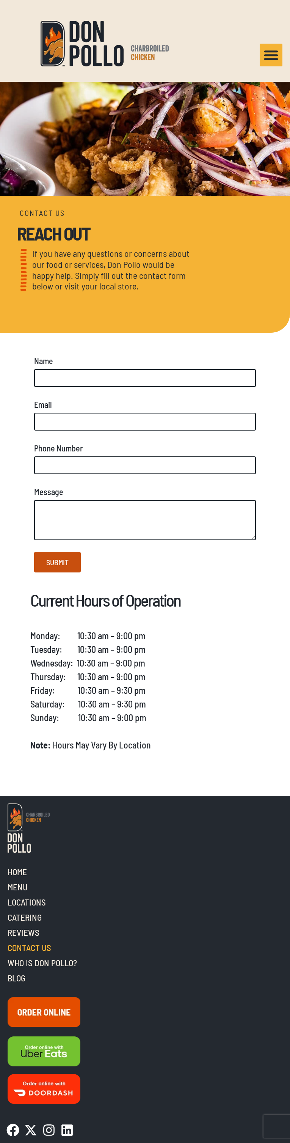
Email (43, 404)
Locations (27, 902)
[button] (271, 55)
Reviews (23, 932)
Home (17, 871)
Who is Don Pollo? (42, 962)
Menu (18, 887)
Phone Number (58, 448)
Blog (16, 978)
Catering (25, 917)
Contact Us (29, 947)
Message (48, 492)
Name (43, 361)
